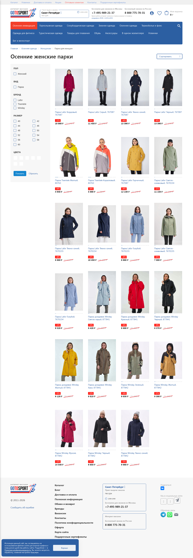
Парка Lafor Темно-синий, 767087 (133, 113)
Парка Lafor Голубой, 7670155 (131, 249)
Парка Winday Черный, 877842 (99, 454)
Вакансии (60, 513)
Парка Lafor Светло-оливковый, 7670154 (164, 181)
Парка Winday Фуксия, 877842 (65, 454)
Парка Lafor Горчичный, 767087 (132, 181)
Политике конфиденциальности (18, 550)
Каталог (14, 2)
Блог (57, 489)
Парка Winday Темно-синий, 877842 (134, 454)
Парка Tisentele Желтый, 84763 (66, 181)
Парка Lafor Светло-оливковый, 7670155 (164, 249)
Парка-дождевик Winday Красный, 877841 (133, 318)
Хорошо (64, 548)
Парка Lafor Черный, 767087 (168, 112)
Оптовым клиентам (74, 2)
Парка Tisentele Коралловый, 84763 (101, 181)
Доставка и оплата (42, 2)
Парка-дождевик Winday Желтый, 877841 (67, 386)
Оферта (59, 527)
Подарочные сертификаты (113, 2)
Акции (58, 2)
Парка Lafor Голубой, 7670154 (65, 318)
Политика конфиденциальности (74, 522)
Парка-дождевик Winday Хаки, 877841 (100, 386)
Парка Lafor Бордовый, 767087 (66, 113)
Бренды (59, 508)
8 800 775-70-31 (135, 12)
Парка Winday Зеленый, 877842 (132, 386)
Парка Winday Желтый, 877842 (165, 386)
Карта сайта (62, 532)
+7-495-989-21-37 (103, 12)
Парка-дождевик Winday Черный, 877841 (166, 318)
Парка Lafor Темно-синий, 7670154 (100, 249)
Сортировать (165, 56)
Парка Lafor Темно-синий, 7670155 (67, 249)
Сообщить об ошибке (22, 507)
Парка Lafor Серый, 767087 (101, 112)
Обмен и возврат (65, 503)
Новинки (26, 2)
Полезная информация (68, 499)
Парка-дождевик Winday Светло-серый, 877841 (100, 318)
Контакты (91, 2)
